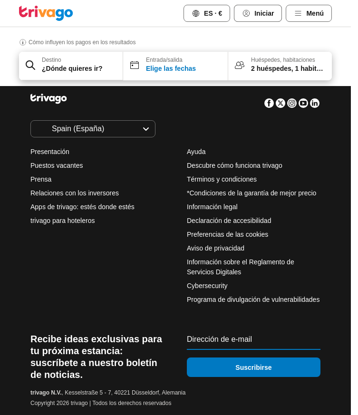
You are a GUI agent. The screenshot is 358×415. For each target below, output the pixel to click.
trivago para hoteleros (62, 220)
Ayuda (196, 151)
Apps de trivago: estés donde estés (82, 207)
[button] (71, 66)
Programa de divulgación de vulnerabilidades (253, 299)
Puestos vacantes (56, 165)
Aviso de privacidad (215, 248)
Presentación (49, 151)
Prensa (40, 179)
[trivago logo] (46, 13)
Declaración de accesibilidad (229, 220)
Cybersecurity (207, 286)
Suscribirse (253, 367)
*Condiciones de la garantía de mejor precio (251, 193)
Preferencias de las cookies (228, 234)
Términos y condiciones (222, 179)
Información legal (212, 207)
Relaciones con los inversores (74, 193)
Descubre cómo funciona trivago (234, 165)
